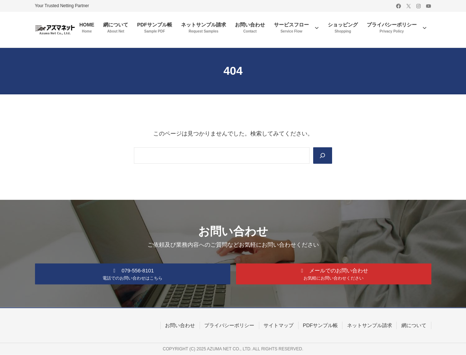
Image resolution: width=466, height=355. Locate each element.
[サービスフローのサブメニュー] (317, 27)
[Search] (322, 155)
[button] (132, 273)
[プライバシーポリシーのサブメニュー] (424, 27)
